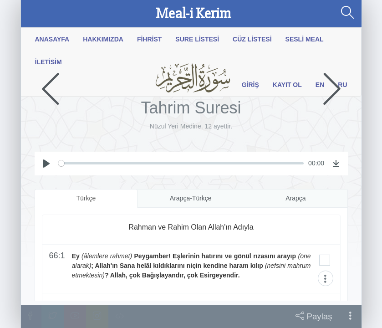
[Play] (46, 163)
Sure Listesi (197, 39)
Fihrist (149, 39)
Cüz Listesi (252, 39)
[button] (350, 316)
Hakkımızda (103, 39)
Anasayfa (52, 39)
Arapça (295, 198)
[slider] (181, 163)
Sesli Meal (304, 39)
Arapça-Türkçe (191, 198)
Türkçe (86, 198)
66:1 (57, 255)
